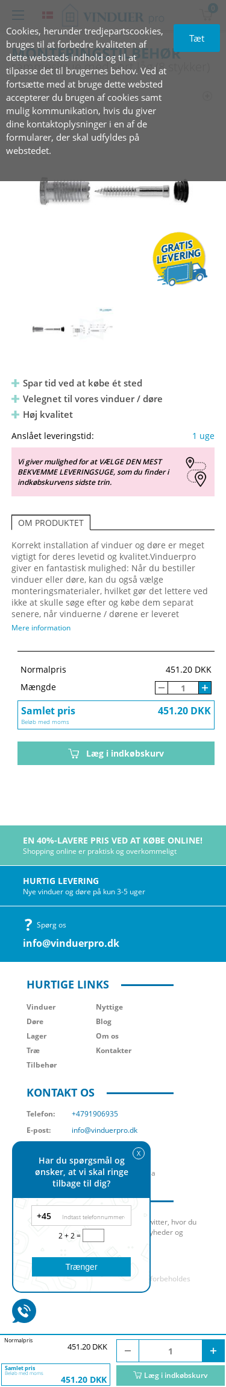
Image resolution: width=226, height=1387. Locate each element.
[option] (113, 190)
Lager (36, 1036)
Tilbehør (42, 1065)
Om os (107, 1036)
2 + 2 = (70, 1236)
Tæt (196, 38)
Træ (33, 1050)
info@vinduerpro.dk (71, 943)
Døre (35, 1021)
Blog (103, 1021)
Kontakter (113, 1050)
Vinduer (41, 1007)
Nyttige (109, 1007)
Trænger (81, 1267)
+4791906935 (95, 1114)
